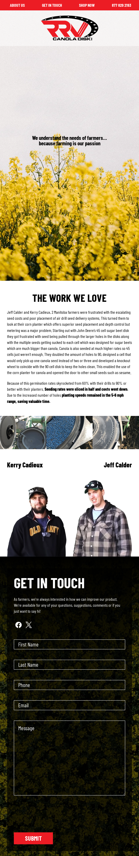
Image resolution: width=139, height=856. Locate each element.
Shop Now (87, 5)
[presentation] (53, 816)
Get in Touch (52, 5)
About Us (17, 5)
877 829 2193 (121, 5)
